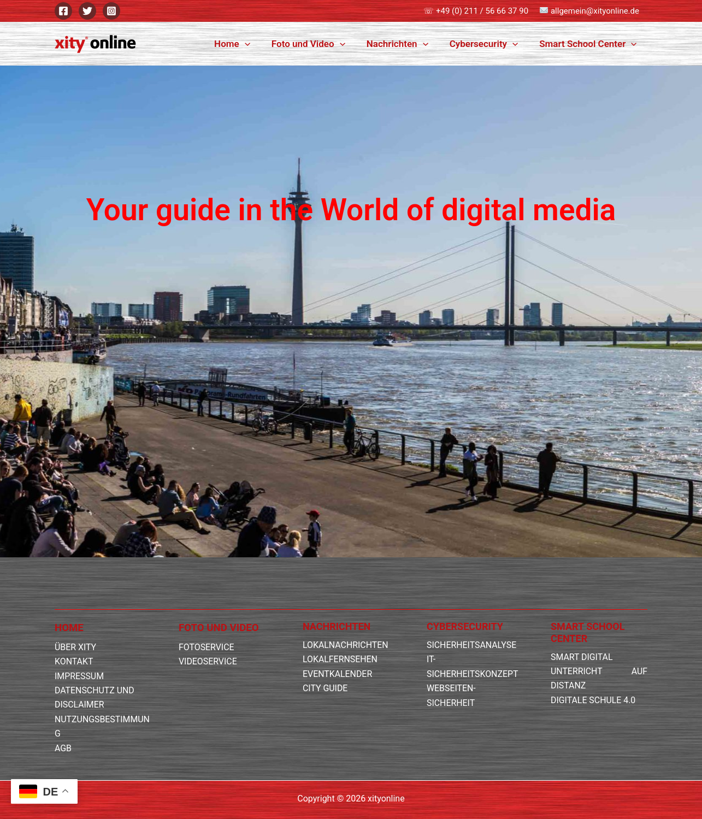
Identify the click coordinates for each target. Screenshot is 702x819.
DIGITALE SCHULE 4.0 (593, 700)
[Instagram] (111, 11)
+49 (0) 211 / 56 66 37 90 (482, 11)
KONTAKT (74, 661)
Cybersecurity (487, 44)
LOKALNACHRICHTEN (346, 645)
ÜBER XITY (76, 647)
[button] (256, 44)
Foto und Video (318, 44)
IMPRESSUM (79, 676)
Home (245, 44)
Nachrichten (404, 44)
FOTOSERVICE (206, 647)
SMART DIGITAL (582, 657)
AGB (63, 748)
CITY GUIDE (325, 688)
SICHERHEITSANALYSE (472, 645)
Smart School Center (589, 44)
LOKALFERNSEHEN (340, 659)
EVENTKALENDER (338, 674)
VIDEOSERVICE (208, 661)
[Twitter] (87, 11)
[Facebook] (63, 11)
